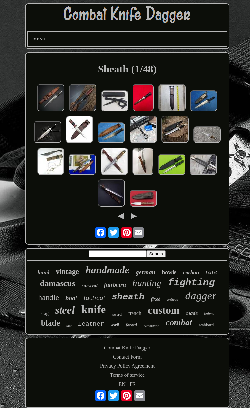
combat (179, 322)
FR (133, 384)
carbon (191, 273)
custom (164, 310)
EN (122, 384)
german (145, 272)
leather (91, 324)
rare (211, 272)
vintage (67, 272)
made (192, 313)
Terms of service (127, 375)
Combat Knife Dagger (127, 347)
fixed (155, 299)
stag (45, 313)
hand (43, 273)
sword (117, 314)
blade (50, 323)
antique (172, 299)
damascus (57, 283)
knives (209, 313)
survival (90, 285)
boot (71, 298)
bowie (169, 272)
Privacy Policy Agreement (127, 366)
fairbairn (115, 285)
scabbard (206, 324)
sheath (128, 297)
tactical (94, 298)
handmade (107, 270)
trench (134, 313)
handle (48, 297)
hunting (146, 283)
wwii (115, 324)
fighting (191, 282)
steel (65, 310)
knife (93, 309)
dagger (200, 296)
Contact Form (127, 357)
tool (69, 326)
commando (151, 326)
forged (131, 324)
